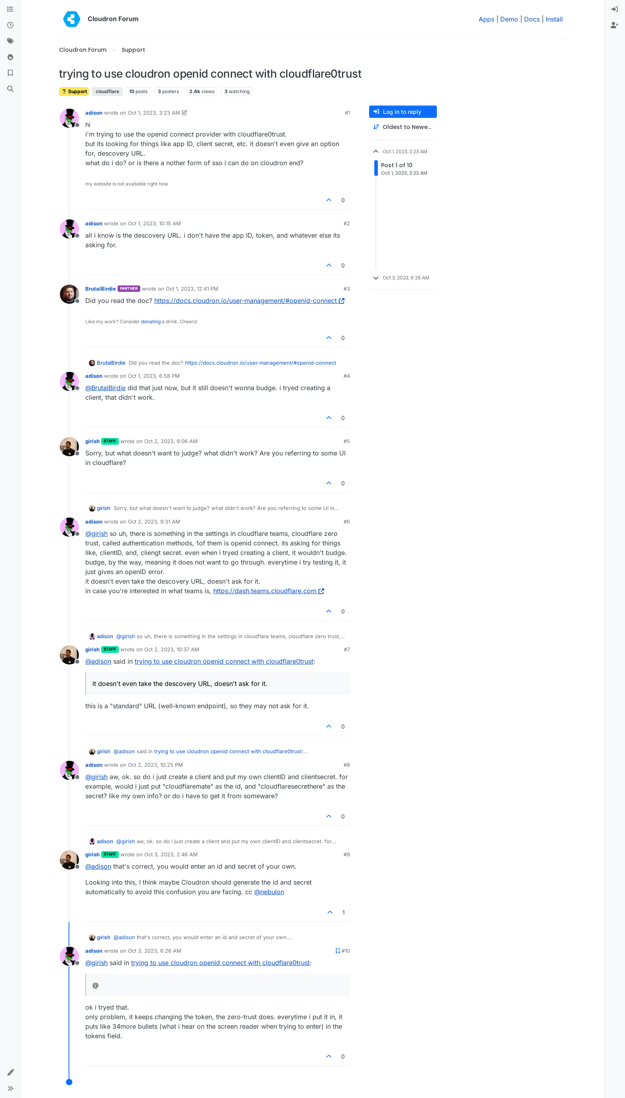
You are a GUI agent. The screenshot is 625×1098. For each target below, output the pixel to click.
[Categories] (10, 9)
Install (554, 19)
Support (74, 91)
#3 (347, 288)
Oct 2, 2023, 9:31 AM (154, 521)
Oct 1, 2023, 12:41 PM (192, 288)
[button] (10, 1072)
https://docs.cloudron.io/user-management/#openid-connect (249, 301)
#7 (347, 649)
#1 (347, 112)
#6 (347, 521)
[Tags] (10, 41)
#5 (347, 441)
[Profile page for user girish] (69, 446)
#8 (347, 765)
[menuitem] (614, 9)
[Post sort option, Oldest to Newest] (403, 127)
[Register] (614, 25)
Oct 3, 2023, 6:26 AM (154, 951)
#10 (346, 951)
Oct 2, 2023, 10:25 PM (155, 765)
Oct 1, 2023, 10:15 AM (154, 223)
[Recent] (10, 25)
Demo (509, 19)
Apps (486, 19)
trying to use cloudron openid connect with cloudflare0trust (224, 661)
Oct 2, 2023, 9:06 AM (171, 441)
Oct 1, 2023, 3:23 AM (154, 112)
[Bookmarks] (10, 73)
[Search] (10, 89)
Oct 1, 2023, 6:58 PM (154, 376)
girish (92, 441)
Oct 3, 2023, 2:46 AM (171, 854)
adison (93, 112)
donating (151, 321)
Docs (532, 19)
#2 (347, 223)
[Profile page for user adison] (69, 118)
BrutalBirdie (100, 288)
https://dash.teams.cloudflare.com (268, 591)
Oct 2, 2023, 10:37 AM (171, 649)
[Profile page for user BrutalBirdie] (69, 294)
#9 (347, 854)
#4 (347, 376)
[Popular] (10, 57)
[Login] (614, 9)
